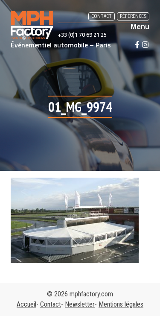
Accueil (26, 304)
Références (133, 16)
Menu (140, 26)
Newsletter (80, 304)
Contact (101, 16)
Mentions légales (121, 304)
